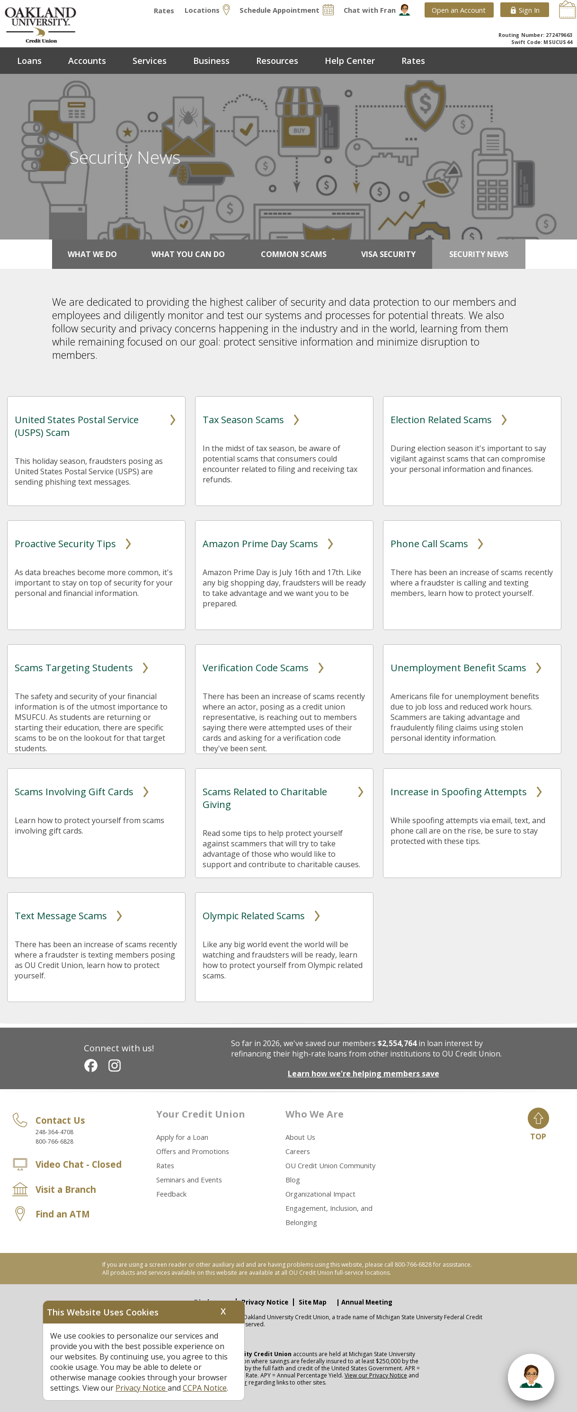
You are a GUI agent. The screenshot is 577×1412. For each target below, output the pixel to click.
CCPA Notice (205, 1388)
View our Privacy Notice (376, 1375)
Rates (165, 1165)
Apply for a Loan (182, 1137)
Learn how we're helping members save (363, 1073)
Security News (478, 254)
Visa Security (388, 254)
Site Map (313, 1302)
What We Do (92, 254)
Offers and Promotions (192, 1151)
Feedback (171, 1194)
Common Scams (294, 254)
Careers (297, 1151)
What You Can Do (188, 254)
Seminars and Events (189, 1179)
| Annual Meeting (364, 1302)
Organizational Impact (320, 1194)
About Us (300, 1137)
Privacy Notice (264, 1302)
